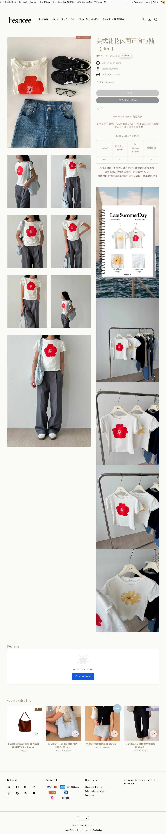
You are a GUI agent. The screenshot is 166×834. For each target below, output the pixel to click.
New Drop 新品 (68, 19)
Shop (54, 19)
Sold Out (127, 93)
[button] (143, 19)
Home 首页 (43, 19)
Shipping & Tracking (93, 787)
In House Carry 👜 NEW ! (88, 19)
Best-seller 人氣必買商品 (113, 19)
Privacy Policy (84, 830)
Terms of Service (70, 830)
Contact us (89, 795)
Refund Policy (96, 830)
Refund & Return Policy (94, 791)
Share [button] (100, 108)
